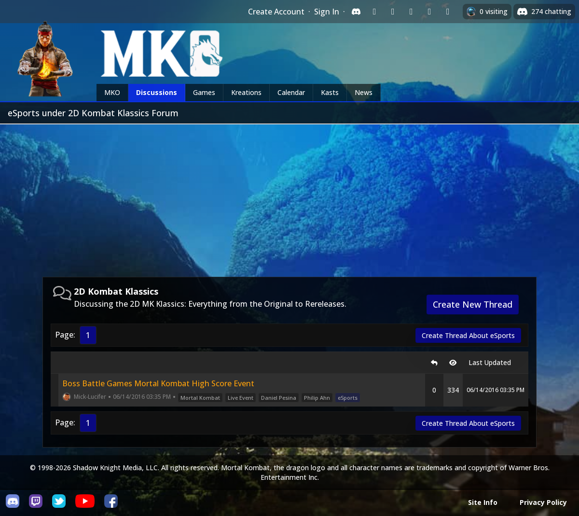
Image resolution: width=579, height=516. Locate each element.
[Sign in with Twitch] (374, 11)
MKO (112, 92)
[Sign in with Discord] (356, 11)
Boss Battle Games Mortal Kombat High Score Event (158, 383)
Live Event (240, 397)
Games (204, 92)
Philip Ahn (317, 397)
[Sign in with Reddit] (411, 11)
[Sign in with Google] (393, 11)
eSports (348, 397)
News (363, 92)
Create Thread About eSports (468, 335)
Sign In (326, 11)
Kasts (330, 92)
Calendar (291, 92)
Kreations (246, 92)
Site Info (482, 502)
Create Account (276, 11)
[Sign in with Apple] (429, 11)
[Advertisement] (289, 196)
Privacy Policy (543, 502)
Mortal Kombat (200, 397)
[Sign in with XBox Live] (448, 11)
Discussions (156, 92)
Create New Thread (472, 304)
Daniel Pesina (278, 397)
